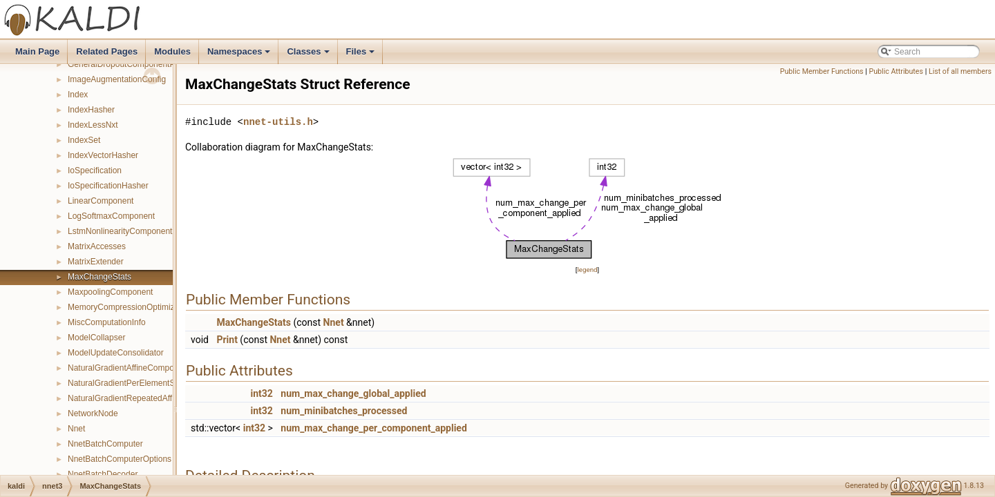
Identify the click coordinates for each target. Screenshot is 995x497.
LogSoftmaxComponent (111, 216)
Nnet (76, 428)
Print (226, 339)
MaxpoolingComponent (110, 292)
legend (587, 269)
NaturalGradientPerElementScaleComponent (150, 383)
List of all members (960, 71)
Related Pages (107, 51)
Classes (309, 55)
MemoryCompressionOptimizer (125, 307)
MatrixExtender (96, 261)
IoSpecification (95, 170)
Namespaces (240, 55)
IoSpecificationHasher (108, 186)
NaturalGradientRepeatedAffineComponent (147, 398)
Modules (172, 51)
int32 (261, 393)
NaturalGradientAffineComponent (129, 368)
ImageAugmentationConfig (117, 79)
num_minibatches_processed (344, 410)
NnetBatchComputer (105, 444)
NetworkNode (93, 413)
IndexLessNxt (93, 125)
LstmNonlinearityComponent (120, 231)
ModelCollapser (96, 337)
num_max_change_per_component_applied (373, 427)
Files (361, 55)
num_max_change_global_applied (353, 393)
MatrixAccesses (97, 246)
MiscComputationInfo (107, 322)
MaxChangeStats (99, 277)
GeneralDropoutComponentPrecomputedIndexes (158, 64)
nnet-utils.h (278, 121)
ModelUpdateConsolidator (116, 353)
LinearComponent (100, 201)
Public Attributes (896, 71)
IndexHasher (91, 110)
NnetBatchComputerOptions (119, 459)
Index (78, 94)
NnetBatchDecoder (103, 474)
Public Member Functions (822, 71)
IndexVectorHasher (103, 155)
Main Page (37, 51)
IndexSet (84, 140)
